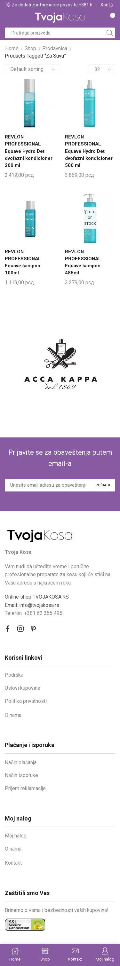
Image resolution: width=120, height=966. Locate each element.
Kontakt (13, 863)
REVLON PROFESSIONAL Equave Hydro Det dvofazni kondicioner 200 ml (28, 151)
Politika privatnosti (26, 701)
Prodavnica (54, 48)
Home (12, 48)
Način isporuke (21, 775)
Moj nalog (16, 836)
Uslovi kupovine (22, 688)
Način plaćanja (20, 762)
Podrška (14, 675)
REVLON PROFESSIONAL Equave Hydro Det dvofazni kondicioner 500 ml (89, 151)
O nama (13, 715)
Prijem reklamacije (25, 788)
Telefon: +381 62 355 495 (33, 613)
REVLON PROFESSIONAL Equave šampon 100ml (23, 262)
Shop (30, 48)
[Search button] (110, 33)
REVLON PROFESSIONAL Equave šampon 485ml (83, 262)
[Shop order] (32, 69)
